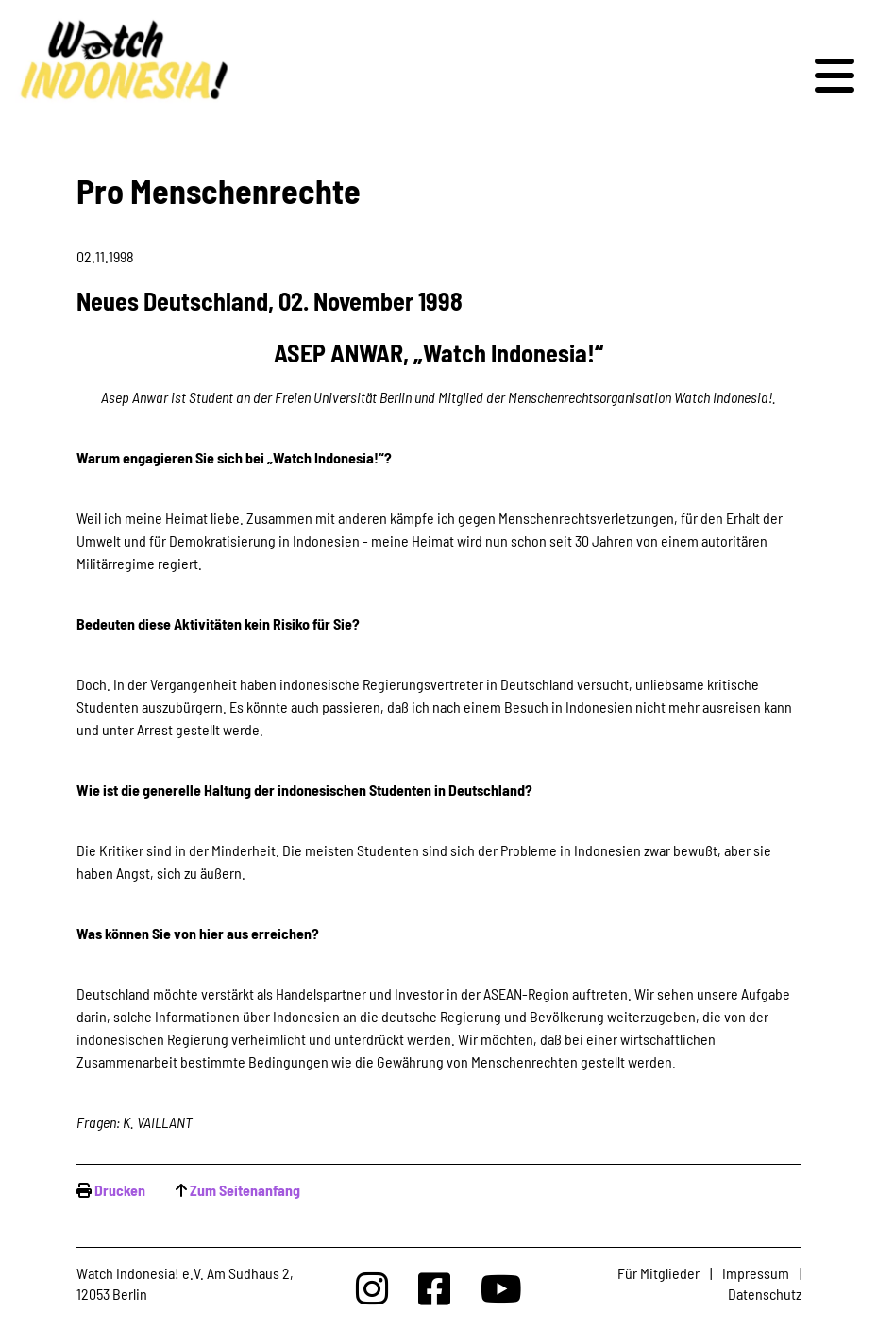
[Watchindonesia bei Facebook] (434, 1288)
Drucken (119, 1190)
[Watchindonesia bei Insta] (372, 1288)
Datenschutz (764, 1294)
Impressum (755, 1273)
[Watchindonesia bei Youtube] (501, 1288)
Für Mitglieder (658, 1273)
